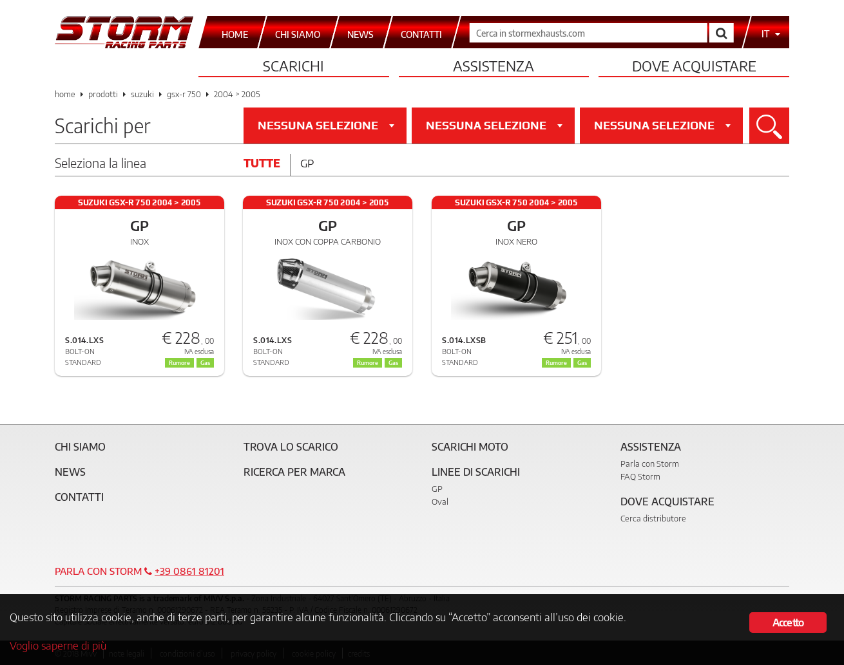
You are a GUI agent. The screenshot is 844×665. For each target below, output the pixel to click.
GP (437, 488)
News (70, 471)
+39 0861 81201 (189, 571)
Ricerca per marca (294, 471)
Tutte (262, 163)
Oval (440, 501)
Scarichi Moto (470, 446)
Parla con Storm (649, 463)
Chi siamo (80, 446)
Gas (393, 362)
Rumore (367, 362)
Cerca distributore (653, 518)
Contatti (79, 497)
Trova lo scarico (291, 446)
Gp (307, 163)
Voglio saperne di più (58, 646)
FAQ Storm (640, 476)
